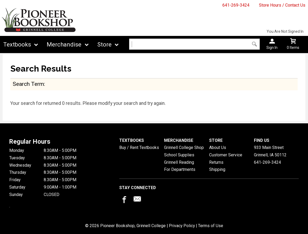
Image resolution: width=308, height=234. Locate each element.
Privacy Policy (182, 225)
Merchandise (64, 44)
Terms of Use (210, 225)
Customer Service (225, 154)
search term (28, 84)
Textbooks (17, 44)
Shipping (217, 169)
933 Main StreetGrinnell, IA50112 (270, 151)
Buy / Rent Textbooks (139, 147)
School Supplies (179, 154)
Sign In (272, 47)
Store (104, 44)
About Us (217, 147)
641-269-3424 (235, 5)
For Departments (179, 169)
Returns (216, 162)
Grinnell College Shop (184, 147)
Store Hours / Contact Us (282, 5)
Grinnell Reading (179, 162)
